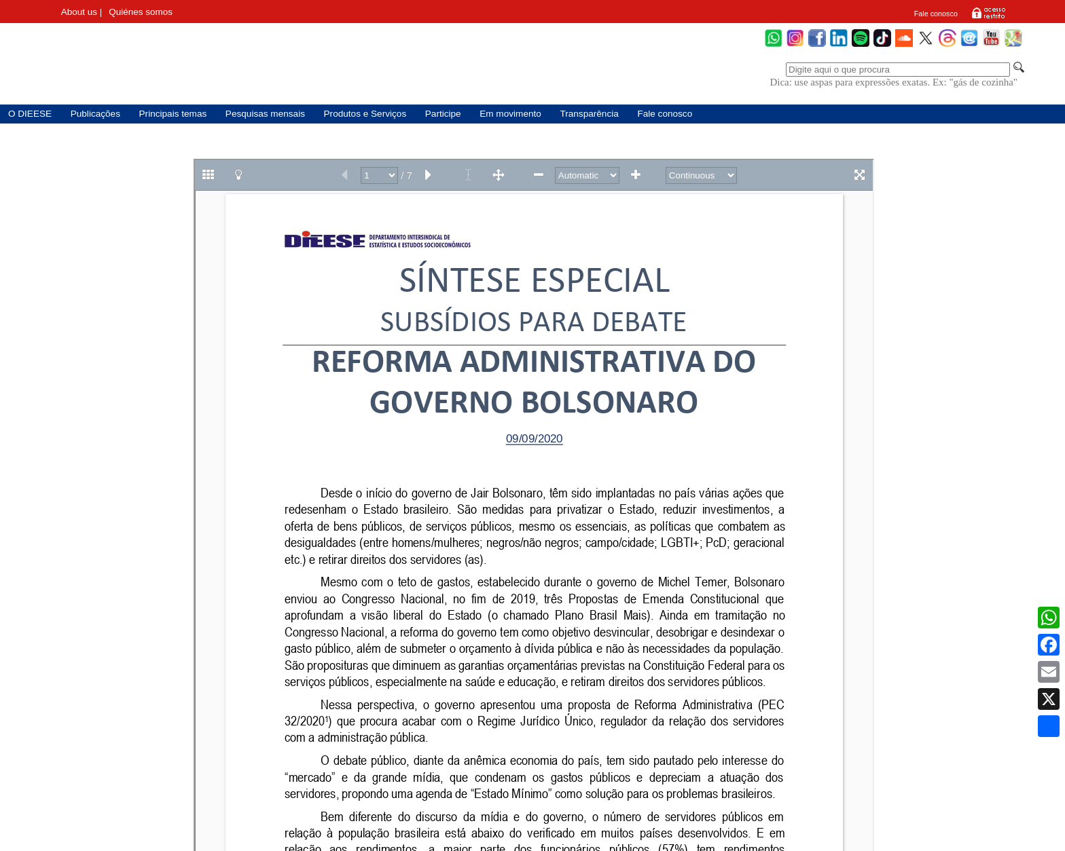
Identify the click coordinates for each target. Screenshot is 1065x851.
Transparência (589, 114)
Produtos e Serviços (365, 114)
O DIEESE (30, 114)
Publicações (95, 114)
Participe (443, 114)
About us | (82, 12)
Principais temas (173, 114)
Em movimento (510, 114)
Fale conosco (936, 14)
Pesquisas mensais (265, 114)
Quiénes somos (141, 12)
